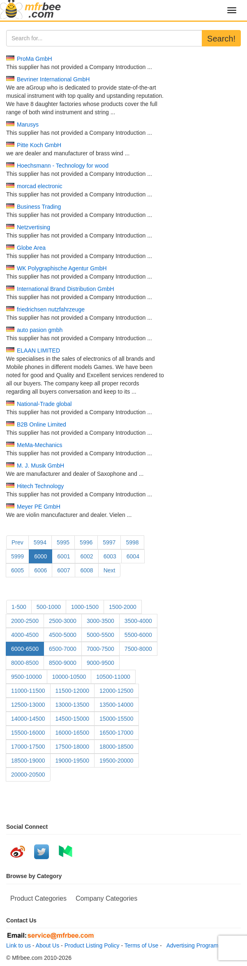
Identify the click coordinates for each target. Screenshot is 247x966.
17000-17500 (28, 746)
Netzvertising (33, 227)
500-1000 (49, 607)
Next (109, 570)
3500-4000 (138, 621)
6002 (86, 556)
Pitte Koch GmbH (39, 145)
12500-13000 (28, 704)
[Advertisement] (206, 80)
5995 (63, 542)
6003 (110, 556)
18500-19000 (28, 760)
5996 (86, 542)
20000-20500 (28, 774)
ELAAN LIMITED (38, 350)
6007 (63, 570)
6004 (133, 556)
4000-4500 (25, 635)
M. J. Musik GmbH (40, 465)
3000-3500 (100, 621)
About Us (48, 945)
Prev (17, 542)
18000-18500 (116, 746)
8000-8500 (25, 662)
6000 (40, 556)
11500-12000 (72, 690)
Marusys (28, 124)
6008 (86, 570)
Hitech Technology (40, 486)
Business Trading (39, 206)
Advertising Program (191, 945)
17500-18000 (72, 746)
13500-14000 (116, 704)
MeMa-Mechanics (39, 445)
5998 (132, 542)
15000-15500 (116, 718)
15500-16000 (28, 732)
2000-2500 (25, 621)
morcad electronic (39, 186)
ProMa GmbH (34, 58)
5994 (40, 542)
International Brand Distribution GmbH (65, 289)
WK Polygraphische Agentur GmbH (62, 268)
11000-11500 (28, 690)
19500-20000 (116, 760)
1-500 (19, 607)
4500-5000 (62, 635)
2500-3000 (62, 621)
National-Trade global (44, 404)
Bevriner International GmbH (53, 79)
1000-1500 (85, 607)
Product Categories (38, 898)
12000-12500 (116, 690)
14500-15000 (72, 718)
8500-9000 (62, 662)
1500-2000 (122, 607)
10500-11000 (113, 676)
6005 (17, 570)
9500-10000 (26, 676)
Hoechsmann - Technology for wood (62, 165)
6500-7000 (62, 649)
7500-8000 (138, 649)
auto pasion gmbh (39, 330)
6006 (40, 570)
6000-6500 (25, 649)
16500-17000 (116, 732)
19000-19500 (72, 760)
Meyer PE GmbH (38, 506)
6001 (63, 556)
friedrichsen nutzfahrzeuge (51, 309)
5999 (17, 556)
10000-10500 (69, 676)
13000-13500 (72, 704)
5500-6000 (138, 635)
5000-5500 (100, 635)
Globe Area (31, 247)
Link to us (18, 945)
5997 (109, 542)
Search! (221, 38)
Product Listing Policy (92, 945)
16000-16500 (72, 732)
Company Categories (106, 898)
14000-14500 (28, 718)
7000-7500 (100, 649)
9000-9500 (100, 662)
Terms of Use (141, 945)
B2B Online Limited (41, 424)
